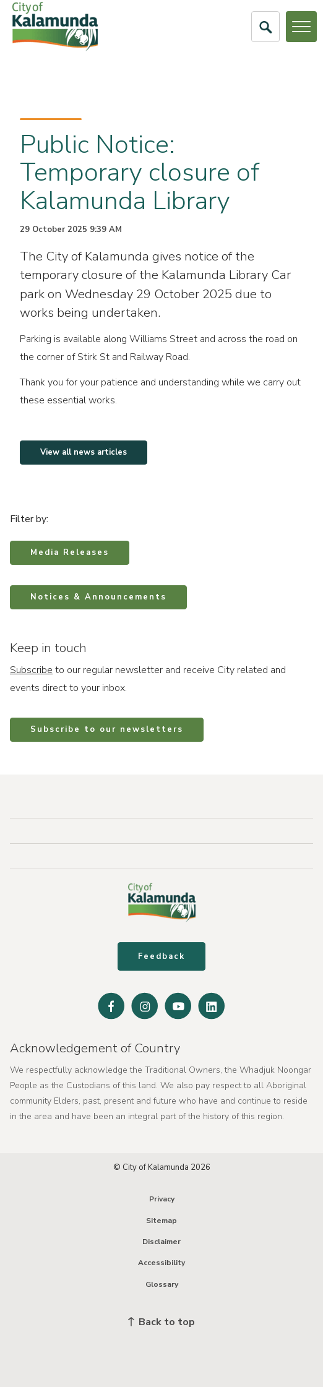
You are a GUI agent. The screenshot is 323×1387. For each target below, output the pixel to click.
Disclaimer (161, 1242)
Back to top (161, 1322)
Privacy (161, 1199)
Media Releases (69, 552)
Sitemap (161, 1221)
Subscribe (31, 670)
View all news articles (83, 452)
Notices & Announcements (98, 597)
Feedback (161, 956)
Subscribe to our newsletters (106, 729)
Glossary (161, 1284)
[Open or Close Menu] (301, 26)
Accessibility (161, 1263)
